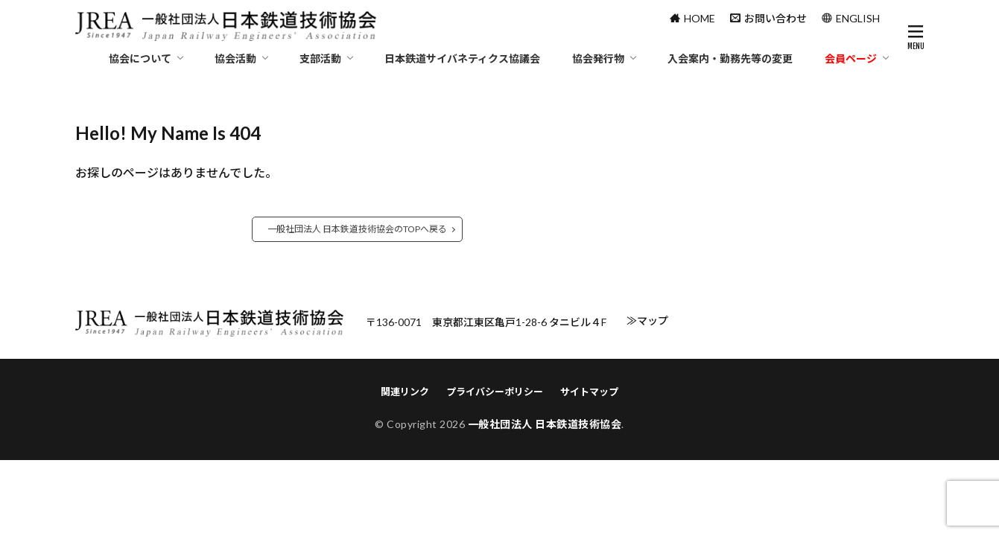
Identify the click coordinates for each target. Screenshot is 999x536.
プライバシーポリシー (494, 392)
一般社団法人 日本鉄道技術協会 (545, 424)
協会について (140, 58)
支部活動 (320, 58)
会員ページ (851, 58)
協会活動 (235, 58)
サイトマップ (589, 392)
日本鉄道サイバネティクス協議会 (462, 58)
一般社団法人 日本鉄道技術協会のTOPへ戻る (357, 228)
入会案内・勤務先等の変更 (730, 58)
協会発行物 (598, 58)
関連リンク (405, 392)
